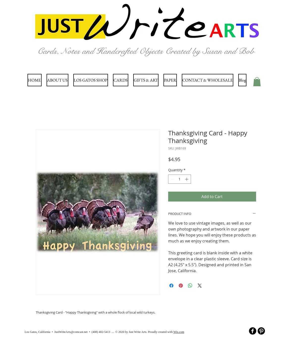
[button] (257, 81)
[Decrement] (172, 179)
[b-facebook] (252, 331)
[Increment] (187, 179)
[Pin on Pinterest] (181, 286)
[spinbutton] (179, 179)
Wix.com (178, 332)
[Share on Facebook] (171, 286)
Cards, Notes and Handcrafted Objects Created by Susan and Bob (145, 51)
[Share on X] (200, 286)
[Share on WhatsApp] (190, 286)
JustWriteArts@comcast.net (70, 332)
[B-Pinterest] (261, 331)
